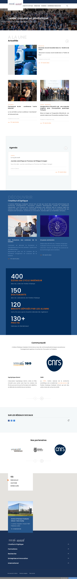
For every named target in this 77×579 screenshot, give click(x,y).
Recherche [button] (43, 6)
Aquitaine (14, 483)
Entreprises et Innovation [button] (54, 6)
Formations (12, 549)
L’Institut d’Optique (15, 544)
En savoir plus (45, 62)
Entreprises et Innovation (18, 558)
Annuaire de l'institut (12, 573)
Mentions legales (23, 573)
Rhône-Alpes (15, 486)
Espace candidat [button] (35, 10)
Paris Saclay (14, 480)
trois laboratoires (62, 383)
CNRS (44, 381)
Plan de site (32, 573)
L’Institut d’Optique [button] (28, 6)
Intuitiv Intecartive (73, 578)
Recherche (12, 554)
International (13, 563)
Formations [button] (37, 6)
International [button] (26, 10)
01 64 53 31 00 (17, 529)
